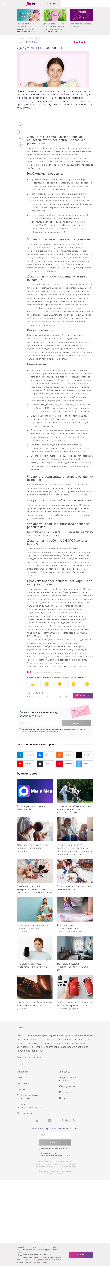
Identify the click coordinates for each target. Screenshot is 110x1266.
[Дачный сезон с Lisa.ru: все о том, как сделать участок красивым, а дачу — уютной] (81, 15)
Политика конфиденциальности (29, 1105)
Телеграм (25, 755)
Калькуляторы (67, 1086)
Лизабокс (64, 1071)
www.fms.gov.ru (78, 666)
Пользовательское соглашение (27, 1097)
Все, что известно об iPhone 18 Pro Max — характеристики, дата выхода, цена (74, 1005)
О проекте (22, 1071)
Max (82, 763)
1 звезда (74, 42)
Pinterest (64, 763)
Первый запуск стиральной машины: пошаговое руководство (32, 928)
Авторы (21, 1089)
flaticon (61, 1173)
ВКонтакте (45, 755)
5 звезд (84, 42)
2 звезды (77, 42)
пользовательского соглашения (74, 729)
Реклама (22, 1077)
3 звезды (79, 42)
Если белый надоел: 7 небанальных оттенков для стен (72, 966)
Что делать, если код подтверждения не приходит (33, 965)
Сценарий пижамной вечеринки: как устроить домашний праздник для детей (35, 889)
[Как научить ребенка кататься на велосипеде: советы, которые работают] (75, 791)
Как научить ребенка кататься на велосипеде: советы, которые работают (74, 809)
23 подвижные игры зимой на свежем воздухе (74, 888)
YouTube (25, 763)
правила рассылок (51, 731)
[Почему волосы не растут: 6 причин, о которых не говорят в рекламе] (28, 15)
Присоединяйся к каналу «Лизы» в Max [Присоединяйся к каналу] (31, 808)
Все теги (64, 1098)
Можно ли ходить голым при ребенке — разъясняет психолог (33, 847)
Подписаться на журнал (29, 1057)
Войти (102, 3)
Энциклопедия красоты (67, 1079)
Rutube (83, 755)
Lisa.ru (20, 42)
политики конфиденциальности (33, 731)
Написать (84, 695)
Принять (81, 1254)
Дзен (43, 763)
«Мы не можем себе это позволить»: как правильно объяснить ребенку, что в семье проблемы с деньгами (75, 849)
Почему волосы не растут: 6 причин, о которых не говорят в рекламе (26, 28)
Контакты (22, 1083)
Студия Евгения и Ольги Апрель (60, 1171)
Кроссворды (66, 1092)
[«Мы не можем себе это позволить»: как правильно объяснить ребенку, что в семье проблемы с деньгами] (75, 829)
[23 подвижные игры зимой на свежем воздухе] (75, 871)
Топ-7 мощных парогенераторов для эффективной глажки (69, 928)
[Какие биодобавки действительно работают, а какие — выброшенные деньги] (55, 15)
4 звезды (82, 42)
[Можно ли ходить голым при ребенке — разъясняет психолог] (35, 829)
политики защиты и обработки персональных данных (39, 1261)
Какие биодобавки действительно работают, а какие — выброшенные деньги (53, 28)
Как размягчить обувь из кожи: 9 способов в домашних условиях (34, 1005)
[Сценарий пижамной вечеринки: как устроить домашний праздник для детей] (35, 871)
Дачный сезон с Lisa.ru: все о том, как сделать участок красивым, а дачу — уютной (80, 28)
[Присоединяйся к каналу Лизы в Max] (35, 791)
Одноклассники (64, 755)
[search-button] (96, 3)
